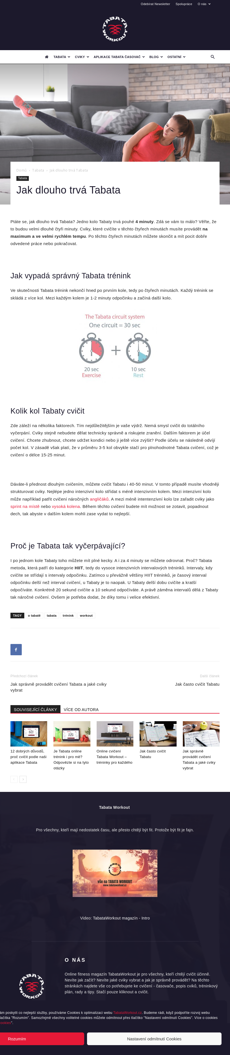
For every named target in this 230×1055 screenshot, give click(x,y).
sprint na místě (25, 506)
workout (86, 615)
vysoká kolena (66, 506)
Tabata (62, 57)
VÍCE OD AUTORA (81, 709)
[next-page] (23, 779)
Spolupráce (184, 4)
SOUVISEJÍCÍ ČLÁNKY (35, 709)
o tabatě (34, 615)
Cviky (82, 57)
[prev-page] (14, 779)
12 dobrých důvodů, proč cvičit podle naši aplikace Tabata (28, 757)
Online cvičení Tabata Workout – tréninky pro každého (115, 757)
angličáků (99, 499)
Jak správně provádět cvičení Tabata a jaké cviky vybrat (58, 687)
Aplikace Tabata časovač (119, 57)
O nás (204, 4)
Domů (21, 170)
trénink (68, 615)
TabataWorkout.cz (127, 1013)
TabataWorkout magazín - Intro (121, 918)
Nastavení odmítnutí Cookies (154, 1038)
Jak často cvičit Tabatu (197, 684)
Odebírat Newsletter (155, 4)
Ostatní (177, 57)
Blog (156, 57)
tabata (52, 615)
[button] (213, 57)
